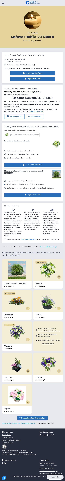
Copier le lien (34, 116)
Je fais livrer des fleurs (32, 73)
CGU (39, 476)
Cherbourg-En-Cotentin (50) (48, 247)
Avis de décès (6, 423)
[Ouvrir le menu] (3, 3)
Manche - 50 (16, 423)
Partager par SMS (14, 116)
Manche (25, 92)
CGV (35, 476)
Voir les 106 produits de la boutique (32, 418)
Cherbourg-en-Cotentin (28, 423)
